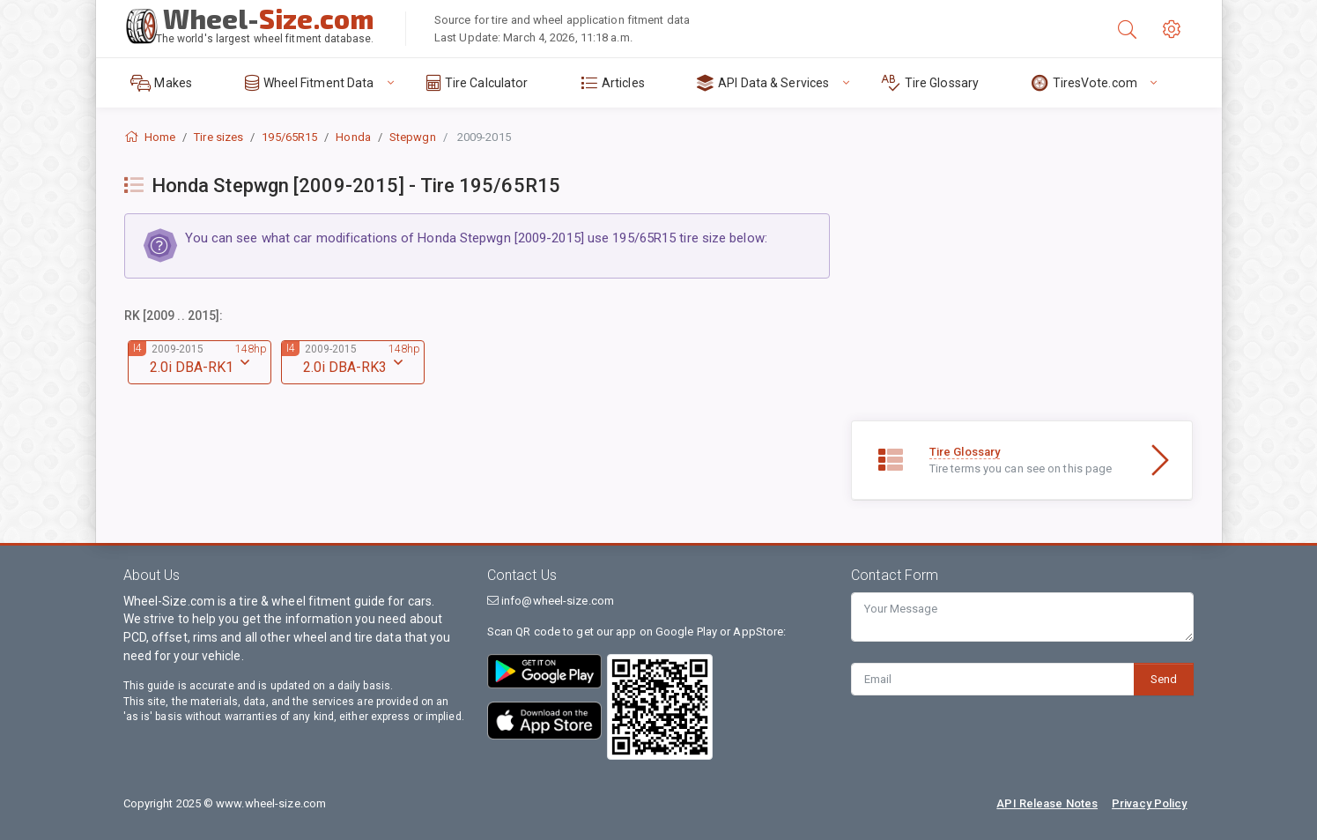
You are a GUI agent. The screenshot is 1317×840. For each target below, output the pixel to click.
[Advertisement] (1022, 297)
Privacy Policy (1149, 803)
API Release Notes (1047, 803)
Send (1164, 679)
